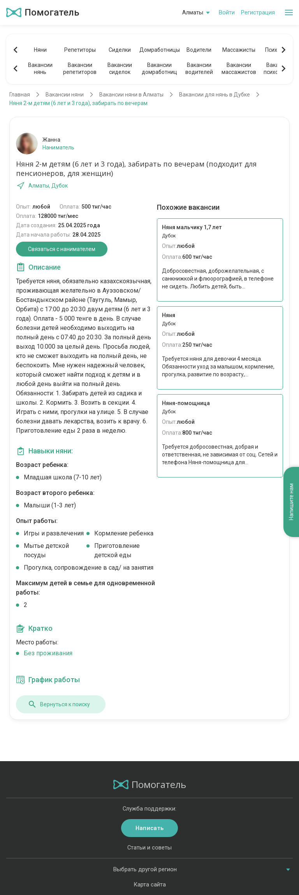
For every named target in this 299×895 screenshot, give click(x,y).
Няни (40, 50)
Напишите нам (291, 502)
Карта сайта (150, 884)
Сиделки (120, 50)
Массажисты (238, 50)
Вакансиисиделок (119, 68)
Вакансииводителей (199, 68)
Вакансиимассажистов (239, 68)
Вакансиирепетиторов (80, 68)
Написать (149, 828)
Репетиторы (80, 50)
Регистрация (258, 12)
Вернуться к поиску (59, 704)
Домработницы (159, 50)
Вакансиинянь (40, 68)
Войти (227, 12)
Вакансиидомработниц (159, 68)
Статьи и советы (149, 847)
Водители (198, 50)
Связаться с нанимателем (61, 249)
